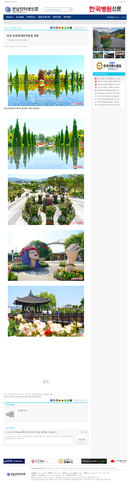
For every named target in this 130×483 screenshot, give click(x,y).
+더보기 (121, 74)
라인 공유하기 (65, 28)
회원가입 (123, 2)
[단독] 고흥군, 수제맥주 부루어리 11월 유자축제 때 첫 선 (109, 87)
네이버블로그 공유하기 (68, 28)
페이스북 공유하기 (51, 28)
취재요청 (49, 468)
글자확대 (83, 28)
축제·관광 (57, 17)
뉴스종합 (20, 17)
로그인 (116, 2)
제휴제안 (64, 468)
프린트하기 (77, 28)
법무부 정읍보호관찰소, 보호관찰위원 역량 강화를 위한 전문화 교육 (109, 102)
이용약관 (103, 468)
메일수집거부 (112, 468)
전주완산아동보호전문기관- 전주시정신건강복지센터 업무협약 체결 (109, 99)
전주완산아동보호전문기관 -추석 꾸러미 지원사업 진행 (109, 90)
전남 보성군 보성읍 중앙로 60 (50, 475)
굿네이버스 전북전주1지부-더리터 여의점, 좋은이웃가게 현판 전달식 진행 (109, 93)
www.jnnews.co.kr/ (77, 477)
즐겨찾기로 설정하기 (10, 2)
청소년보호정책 (93, 468)
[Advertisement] (45, 356)
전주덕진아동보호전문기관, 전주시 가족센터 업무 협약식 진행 (109, 84)
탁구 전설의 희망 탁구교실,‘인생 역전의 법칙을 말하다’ (109, 105)
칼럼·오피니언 (44, 17)
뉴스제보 (56, 468)
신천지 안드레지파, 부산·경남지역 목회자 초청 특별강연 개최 (109, 96)
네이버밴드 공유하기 (71, 28)
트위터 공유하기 (54, 28)
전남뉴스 (10, 17)
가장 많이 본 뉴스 (100, 74)
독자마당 (67, 17)
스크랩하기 (75, 28)
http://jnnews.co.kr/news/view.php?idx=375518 (22, 396)
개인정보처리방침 (81, 468)
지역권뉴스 (31, 17)
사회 (19, 28)
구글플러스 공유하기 (57, 28)
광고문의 (71, 468)
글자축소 (85, 28)
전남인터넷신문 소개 (37, 468)
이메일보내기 (80, 28)
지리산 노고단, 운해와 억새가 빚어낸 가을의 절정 (109, 81)
